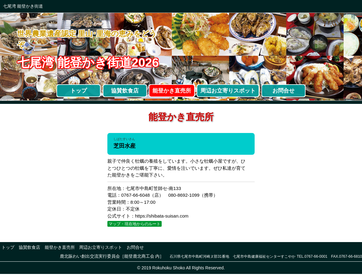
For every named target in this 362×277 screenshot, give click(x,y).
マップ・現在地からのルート (134, 224)
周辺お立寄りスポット (228, 91)
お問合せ (283, 91)
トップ (78, 91)
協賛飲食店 (125, 91)
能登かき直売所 (171, 91)
